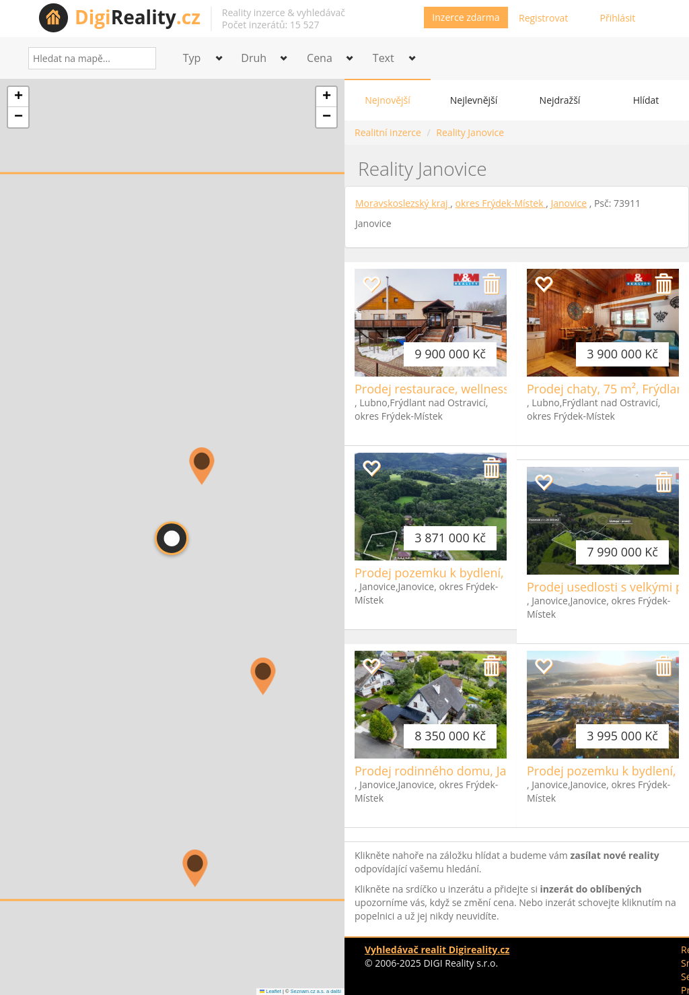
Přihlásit (618, 17)
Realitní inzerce (388, 132)
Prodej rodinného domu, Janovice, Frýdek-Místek (491, 771)
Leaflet (270, 991)
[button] (195, 868)
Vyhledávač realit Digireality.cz (437, 949)
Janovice (568, 203)
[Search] (141, 58)
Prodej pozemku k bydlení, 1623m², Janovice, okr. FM (503, 573)
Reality (138, 17)
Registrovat (543, 17)
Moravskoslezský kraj (402, 203)
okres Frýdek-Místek (501, 203)
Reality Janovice (470, 132)
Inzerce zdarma (465, 17)
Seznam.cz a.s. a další (316, 991)
